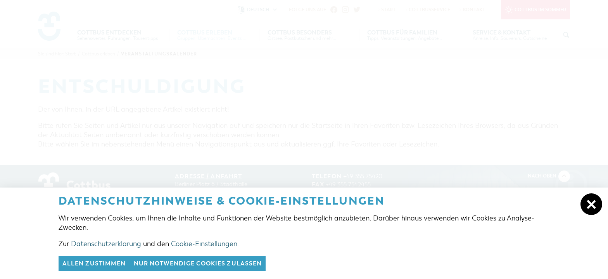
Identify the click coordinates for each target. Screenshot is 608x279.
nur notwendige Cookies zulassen (198, 263)
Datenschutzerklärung (106, 243)
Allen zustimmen (94, 263)
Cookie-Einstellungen (204, 243)
